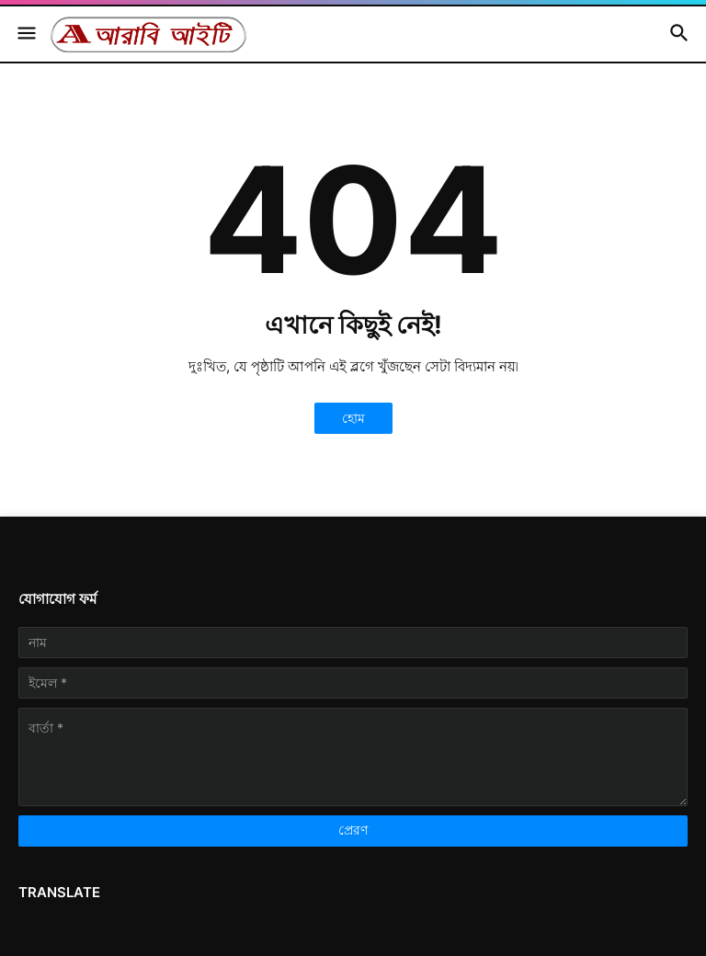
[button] (25, 34)
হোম (353, 418)
